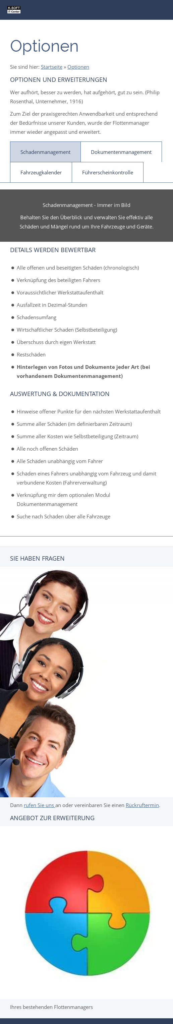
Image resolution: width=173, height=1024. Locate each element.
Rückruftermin (142, 805)
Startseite (51, 66)
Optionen (78, 66)
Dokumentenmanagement (121, 152)
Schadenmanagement (45, 152)
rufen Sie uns (39, 805)
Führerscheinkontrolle (107, 172)
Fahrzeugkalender (41, 172)
